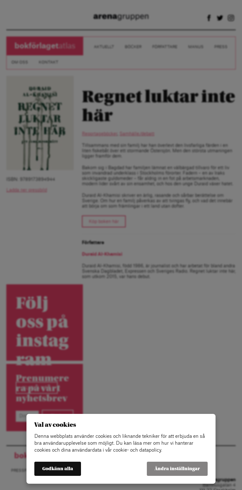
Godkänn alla (57, 468)
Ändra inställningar (177, 468)
